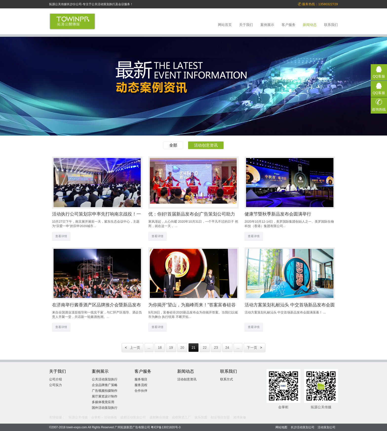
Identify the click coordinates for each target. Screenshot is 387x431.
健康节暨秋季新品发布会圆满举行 (278, 214)
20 (182, 348)
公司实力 (55, 385)
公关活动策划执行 (104, 379)
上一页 (132, 348)
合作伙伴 (141, 390)
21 (193, 348)
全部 (173, 145)
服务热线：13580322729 (318, 4)
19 (171, 348)
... (149, 348)
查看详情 (61, 236)
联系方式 (226, 379)
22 (205, 348)
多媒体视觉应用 (103, 402)
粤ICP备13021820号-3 (165, 427)
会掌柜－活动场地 (104, 417)
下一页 (254, 348)
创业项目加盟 (220, 417)
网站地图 (281, 427)
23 (216, 348)
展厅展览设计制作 (104, 396)
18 (160, 348)
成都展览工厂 (181, 417)
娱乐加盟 (200, 417)
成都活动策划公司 (133, 417)
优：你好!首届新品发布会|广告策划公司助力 (191, 214)
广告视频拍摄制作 (104, 390)
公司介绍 (55, 379)
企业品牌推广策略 (104, 385)
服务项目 (141, 379)
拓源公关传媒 (78, 417)
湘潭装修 (239, 417)
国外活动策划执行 (104, 408)
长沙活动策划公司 (302, 427)
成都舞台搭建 (159, 417)
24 (227, 348)
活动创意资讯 (206, 145)
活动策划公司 (326, 427)
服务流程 (141, 385)
